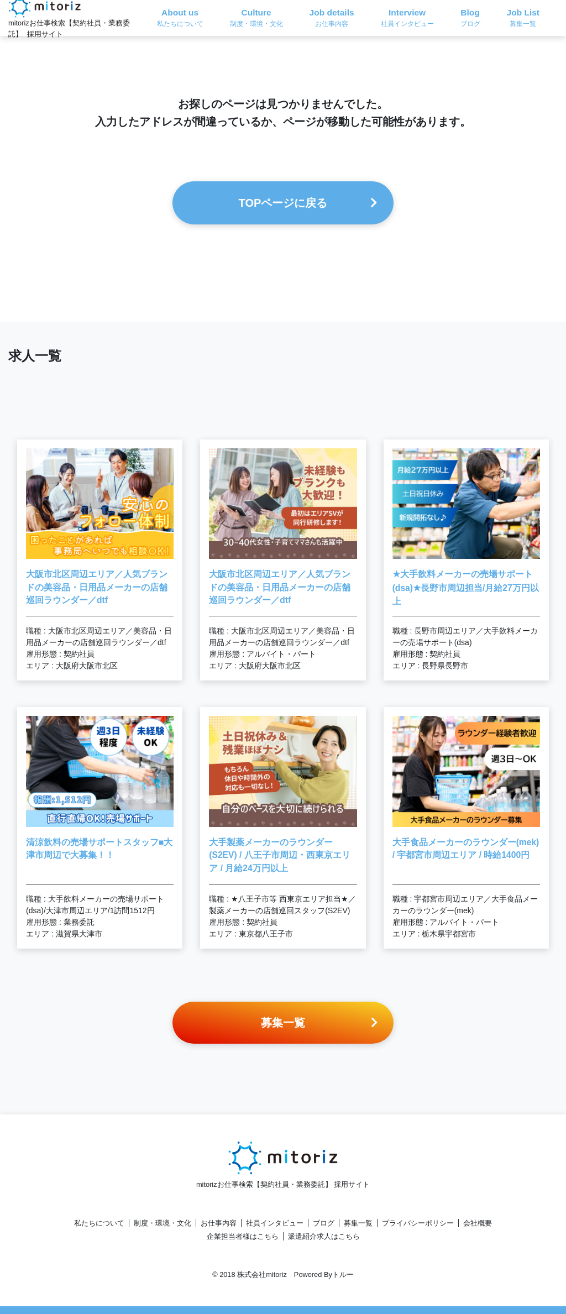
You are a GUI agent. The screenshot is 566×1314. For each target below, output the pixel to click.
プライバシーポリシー (418, 1223)
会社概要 (477, 1223)
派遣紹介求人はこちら (324, 1236)
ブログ (323, 1223)
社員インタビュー (274, 1223)
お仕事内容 (219, 1223)
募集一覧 (358, 1223)
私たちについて (99, 1223)
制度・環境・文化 (162, 1223)
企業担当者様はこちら (243, 1236)
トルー (343, 1274)
